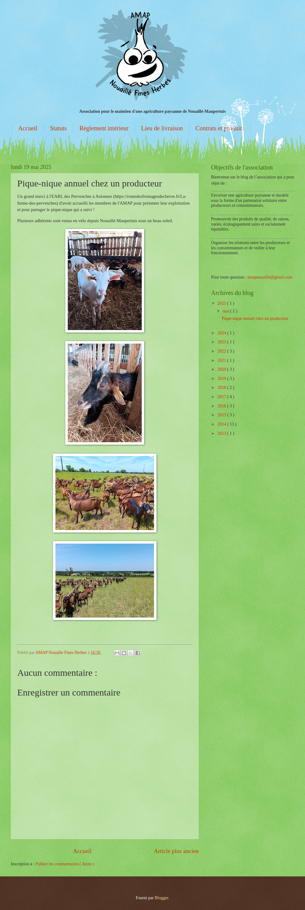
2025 (222, 303)
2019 (222, 378)
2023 (222, 342)
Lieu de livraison (162, 128)
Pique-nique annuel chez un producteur (255, 318)
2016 (222, 406)
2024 (222, 333)
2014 (222, 424)
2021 (222, 360)
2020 (222, 369)
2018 (222, 387)
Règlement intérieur (103, 128)
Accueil (27, 128)
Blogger (161, 898)
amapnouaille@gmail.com (269, 277)
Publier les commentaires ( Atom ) (64, 864)
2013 (222, 433)
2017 (222, 396)
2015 (222, 415)
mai (226, 311)
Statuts (58, 128)
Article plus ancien (176, 851)
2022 (222, 351)
